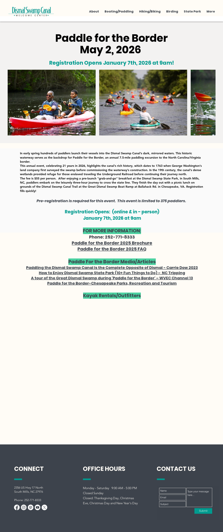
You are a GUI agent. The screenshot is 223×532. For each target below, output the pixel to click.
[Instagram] (24, 507)
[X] (44, 507)
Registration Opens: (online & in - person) (112, 212)
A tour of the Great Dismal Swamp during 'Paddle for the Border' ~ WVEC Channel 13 (112, 278)
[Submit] (203, 511)
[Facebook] (17, 507)
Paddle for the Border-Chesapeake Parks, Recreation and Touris (110, 283)
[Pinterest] (30, 507)
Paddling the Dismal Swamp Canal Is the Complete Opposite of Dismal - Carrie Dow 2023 (112, 267)
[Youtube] (37, 507)
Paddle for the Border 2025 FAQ (112, 249)
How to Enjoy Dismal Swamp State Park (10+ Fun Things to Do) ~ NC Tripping (112, 272)
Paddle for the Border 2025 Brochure (112, 243)
